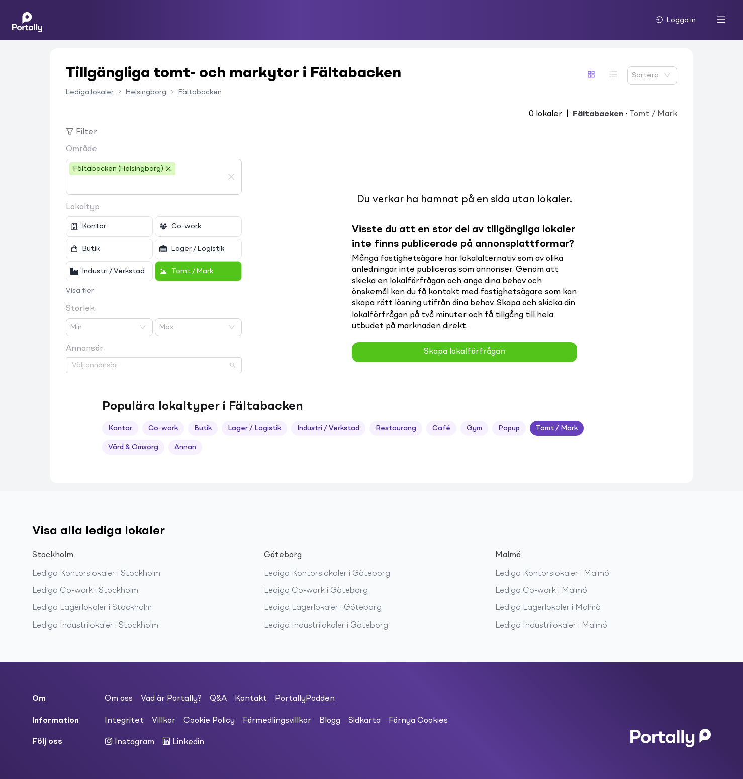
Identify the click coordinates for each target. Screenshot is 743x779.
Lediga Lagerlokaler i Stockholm (92, 608)
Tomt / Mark (557, 428)
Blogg (329, 721)
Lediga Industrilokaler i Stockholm (95, 625)
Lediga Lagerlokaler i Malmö (548, 608)
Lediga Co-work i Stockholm (85, 591)
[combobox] (146, 185)
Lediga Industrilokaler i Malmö (551, 625)
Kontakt (251, 699)
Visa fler (80, 290)
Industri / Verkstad (328, 428)
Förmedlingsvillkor (277, 721)
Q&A (218, 699)
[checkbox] (109, 226)
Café (441, 428)
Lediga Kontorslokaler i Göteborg (327, 574)
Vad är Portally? (171, 699)
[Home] (27, 20)
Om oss (119, 699)
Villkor (163, 721)
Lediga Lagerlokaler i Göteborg (323, 608)
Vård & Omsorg (133, 447)
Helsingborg (146, 92)
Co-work (163, 428)
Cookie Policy (209, 721)
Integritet (124, 721)
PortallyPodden (305, 699)
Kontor (120, 428)
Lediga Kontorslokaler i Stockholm (96, 574)
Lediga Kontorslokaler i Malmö (552, 574)
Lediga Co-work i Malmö (541, 591)
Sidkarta (364, 721)
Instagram (129, 741)
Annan (185, 447)
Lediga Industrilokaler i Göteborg (326, 625)
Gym (474, 428)
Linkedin (183, 741)
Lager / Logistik (254, 428)
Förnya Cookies (418, 721)
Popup (509, 428)
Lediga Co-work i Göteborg (316, 591)
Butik (203, 428)
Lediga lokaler (90, 92)
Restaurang (396, 428)
